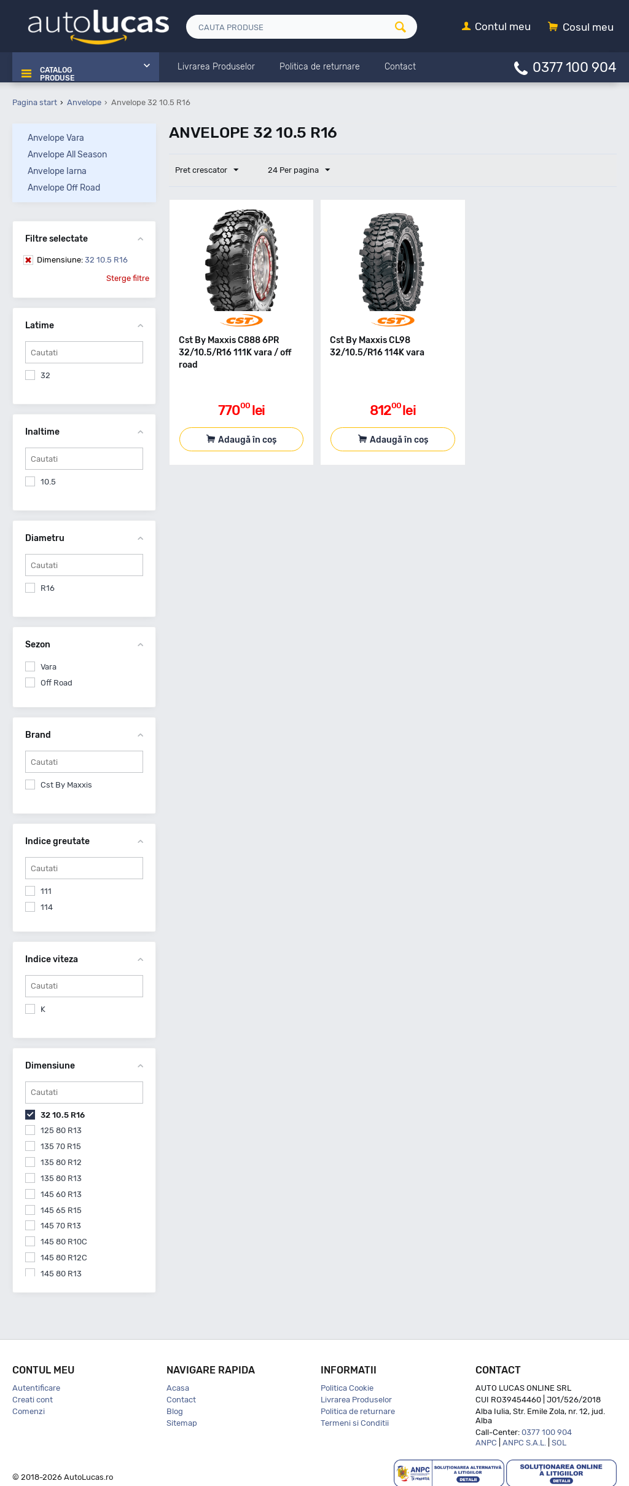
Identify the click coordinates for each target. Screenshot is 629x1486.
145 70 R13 (61, 1224)
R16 (48, 586)
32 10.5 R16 (82, 258)
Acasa (177, 1386)
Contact (181, 1398)
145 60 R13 (61, 1193)
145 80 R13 (61, 1272)
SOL (559, 1441)
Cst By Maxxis (66, 783)
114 (47, 906)
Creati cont (32, 1398)
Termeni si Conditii (355, 1421)
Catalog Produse (54, 68)
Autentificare (36, 1386)
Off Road (56, 681)
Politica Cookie (347, 1386)
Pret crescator (209, 169)
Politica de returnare (358, 1410)
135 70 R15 (61, 1145)
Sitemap (181, 1421)
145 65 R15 (61, 1209)
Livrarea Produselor (356, 1398)
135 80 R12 (61, 1161)
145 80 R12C (64, 1256)
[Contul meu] (496, 27)
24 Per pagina (293, 169)
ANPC (486, 1441)
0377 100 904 (575, 66)
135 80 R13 (61, 1177)
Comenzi (28, 1410)
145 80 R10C (64, 1240)
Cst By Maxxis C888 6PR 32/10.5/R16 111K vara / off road (235, 351)
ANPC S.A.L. (524, 1441)
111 (46, 890)
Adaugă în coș (247, 438)
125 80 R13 (61, 1129)
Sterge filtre (127, 277)
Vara (49, 665)
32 (45, 374)
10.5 (48, 480)
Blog (174, 1410)
